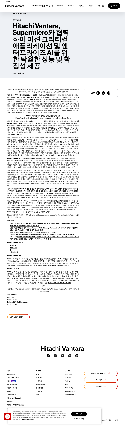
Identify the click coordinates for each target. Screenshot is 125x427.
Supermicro (31, 99)
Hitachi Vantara (32, 97)
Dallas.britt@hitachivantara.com (18, 302)
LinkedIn (13, 246)
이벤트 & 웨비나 (12, 388)
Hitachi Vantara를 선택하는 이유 (43, 6)
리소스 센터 (68, 374)
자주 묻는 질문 (40, 384)
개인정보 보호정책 (101, 420)
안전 (37, 394)
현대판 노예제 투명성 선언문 (15, 405)
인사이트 (67, 381)
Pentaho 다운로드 (70, 394)
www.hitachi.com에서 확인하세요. (59, 283)
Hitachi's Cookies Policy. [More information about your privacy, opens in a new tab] (27, 419)
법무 (109, 420)
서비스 (81, 6)
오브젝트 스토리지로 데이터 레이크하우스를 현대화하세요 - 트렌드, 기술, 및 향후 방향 (45, 234)
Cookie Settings (79, 419)
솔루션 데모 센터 (70, 391)
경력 (8, 381)
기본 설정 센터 (11, 394)
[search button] (99, 6)
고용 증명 (39, 391)
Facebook (13, 248)
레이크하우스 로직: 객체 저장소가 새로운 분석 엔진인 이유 (35, 232)
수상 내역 (10, 401)
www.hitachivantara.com (50, 265)
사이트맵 (115, 420)
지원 (37, 374)
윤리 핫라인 (39, 388)
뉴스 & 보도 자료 (12, 384)
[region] (55, 416)
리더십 (9, 391)
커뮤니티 (39, 378)
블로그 (67, 384)
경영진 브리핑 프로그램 (14, 398)
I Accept (79, 414)
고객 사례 (68, 378)
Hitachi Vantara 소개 (13, 374)
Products (60, 6)
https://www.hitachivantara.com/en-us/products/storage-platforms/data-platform (43, 118)
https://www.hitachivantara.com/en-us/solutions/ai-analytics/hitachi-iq (53, 215)
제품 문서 (39, 381)
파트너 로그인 (69, 388)
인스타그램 (14, 252)
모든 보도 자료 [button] (19, 13)
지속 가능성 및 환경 (13, 378)
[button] (102, 6)
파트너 (91, 6)
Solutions (71, 6)
